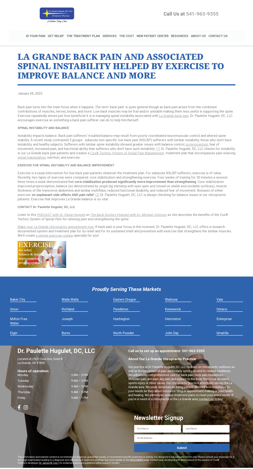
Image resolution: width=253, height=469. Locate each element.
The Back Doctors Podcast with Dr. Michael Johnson (128, 211)
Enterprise (224, 315)
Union (14, 305)
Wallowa (171, 296)
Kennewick (173, 305)
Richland (68, 305)
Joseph (67, 315)
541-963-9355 (202, 14)
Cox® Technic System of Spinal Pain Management (127, 149)
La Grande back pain (174, 112)
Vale (219, 296)
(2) (97, 191)
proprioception (197, 141)
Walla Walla (70, 296)
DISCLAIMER (136, 456)
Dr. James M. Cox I (48, 459)
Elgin (13, 329)
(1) (158, 145)
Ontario (221, 305)
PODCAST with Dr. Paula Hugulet (61, 211)
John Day (171, 329)
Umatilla (222, 329)
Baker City (17, 296)
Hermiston (173, 315)
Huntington (121, 315)
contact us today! (210, 395)
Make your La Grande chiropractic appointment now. (56, 223)
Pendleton (120, 305)
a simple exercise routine (54, 232)
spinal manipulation (32, 154)
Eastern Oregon (124, 296)
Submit (182, 444)
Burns (66, 329)
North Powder (123, 329)
